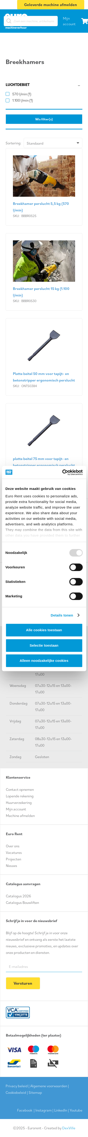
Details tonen (62, 615)
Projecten (13, 859)
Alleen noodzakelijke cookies (44, 661)
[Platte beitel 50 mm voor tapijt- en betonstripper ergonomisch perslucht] (44, 357)
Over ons (12, 846)
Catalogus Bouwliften (22, 902)
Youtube (76, 1110)
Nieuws (11, 865)
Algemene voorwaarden (48, 1086)
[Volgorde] (53, 143)
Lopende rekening (20, 796)
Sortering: (13, 143)
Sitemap (35, 1092)
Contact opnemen (20, 789)
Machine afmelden (20, 815)
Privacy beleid (17, 1086)
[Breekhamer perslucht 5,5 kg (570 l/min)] (44, 186)
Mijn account (16, 809)
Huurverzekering (19, 802)
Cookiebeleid (16, 1092)
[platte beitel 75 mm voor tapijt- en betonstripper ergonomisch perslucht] (44, 442)
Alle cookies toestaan (44, 630)
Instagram (43, 1110)
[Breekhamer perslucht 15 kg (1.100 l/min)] (44, 271)
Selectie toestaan (44, 645)
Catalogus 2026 (18, 896)
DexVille (68, 1128)
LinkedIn (60, 1110)
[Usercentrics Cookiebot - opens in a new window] (63, 472)
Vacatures (14, 852)
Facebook (24, 1110)
